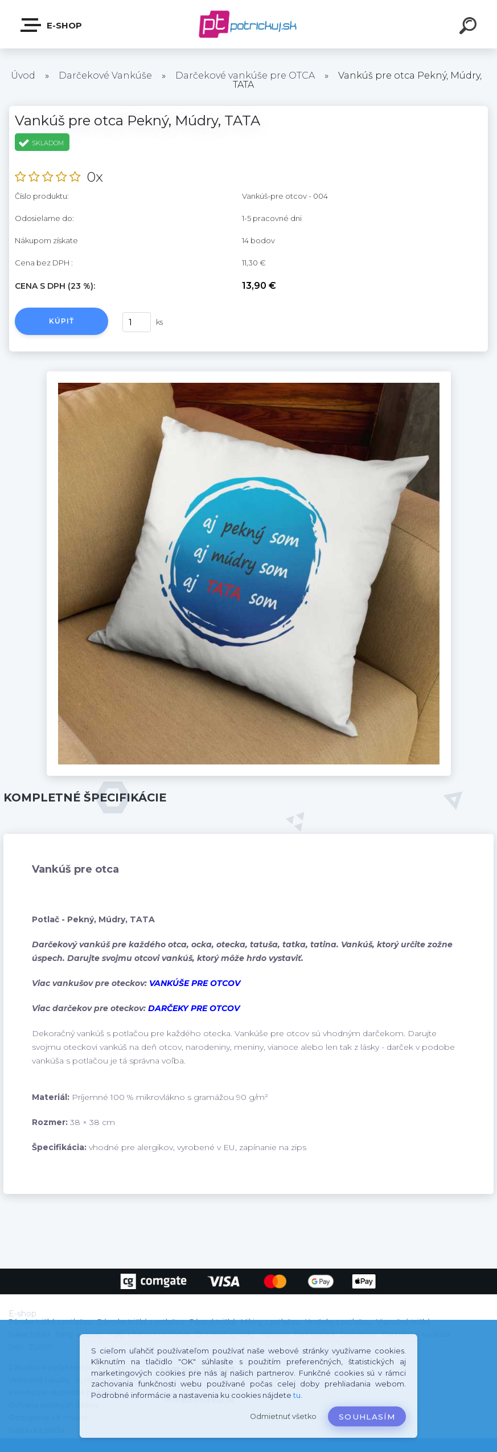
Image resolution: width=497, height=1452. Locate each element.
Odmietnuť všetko (283, 1416)
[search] (469, 27)
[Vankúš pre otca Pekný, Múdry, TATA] (249, 375)
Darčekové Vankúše (105, 75)
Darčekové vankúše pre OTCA (245, 75)
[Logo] (248, 24)
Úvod (23, 75)
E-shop (52, 25)
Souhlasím (367, 1416)
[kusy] (136, 322)
